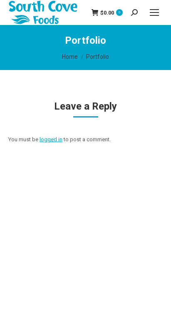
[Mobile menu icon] (154, 12)
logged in (51, 139)
